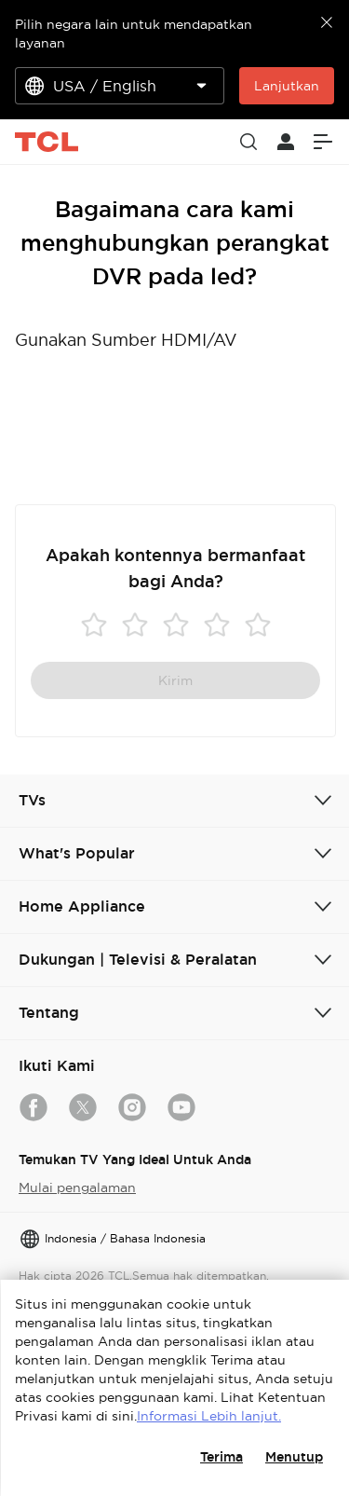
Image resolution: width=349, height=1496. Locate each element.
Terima (221, 1456)
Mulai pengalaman (77, 1187)
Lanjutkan (286, 85)
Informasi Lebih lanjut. (209, 1415)
